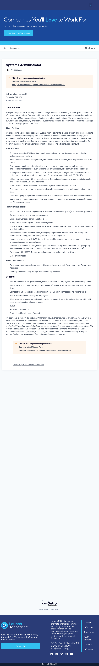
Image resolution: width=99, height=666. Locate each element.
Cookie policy (54, 610)
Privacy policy (43, 610)
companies (15, 48)
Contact (89, 649)
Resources (89, 632)
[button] (90, 5)
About (89, 622)
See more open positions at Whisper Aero (28, 365)
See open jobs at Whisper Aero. (24, 81)
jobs (4, 48)
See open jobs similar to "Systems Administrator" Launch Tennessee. (38, 85)
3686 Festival (87, 638)
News (89, 644)
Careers (89, 627)
